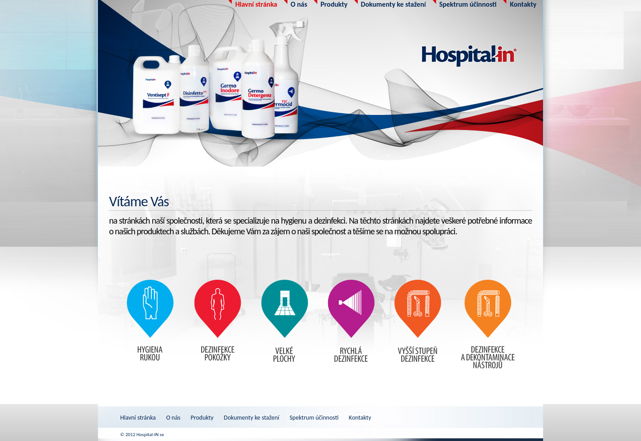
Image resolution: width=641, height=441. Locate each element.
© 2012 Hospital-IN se (142, 434)
